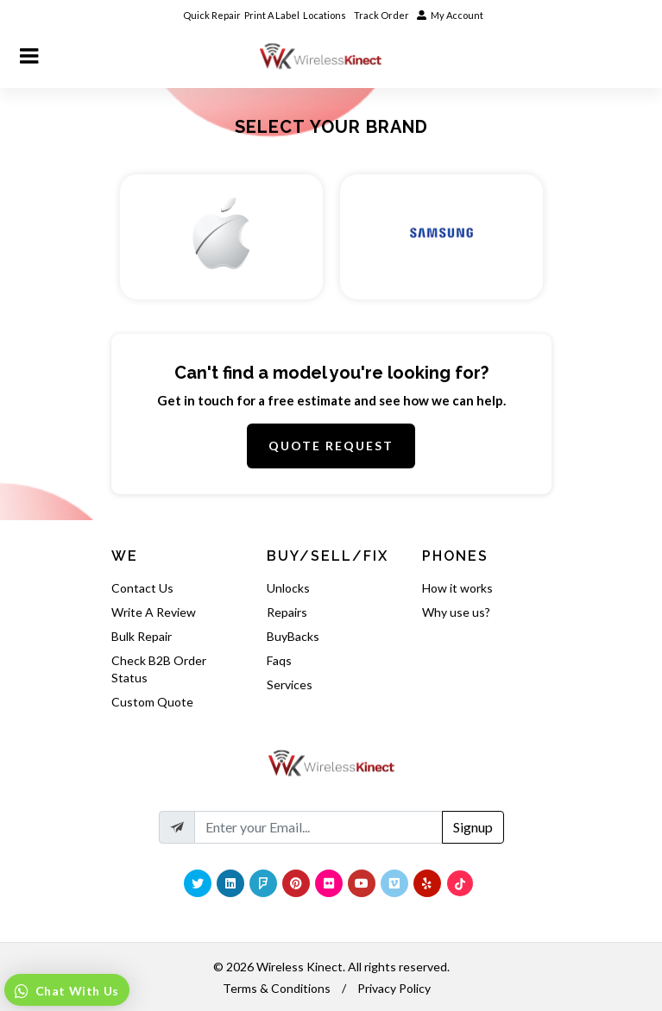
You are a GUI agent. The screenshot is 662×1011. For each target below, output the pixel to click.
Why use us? (456, 612)
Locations (325, 15)
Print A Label (271, 15)
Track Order (382, 15)
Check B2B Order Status (158, 669)
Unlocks (288, 588)
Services (289, 684)
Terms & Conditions (277, 988)
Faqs (279, 660)
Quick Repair (212, 15)
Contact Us (142, 588)
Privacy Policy (394, 988)
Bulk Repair (141, 636)
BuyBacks (293, 636)
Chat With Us (75, 990)
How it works (457, 588)
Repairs (287, 612)
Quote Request (331, 445)
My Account (450, 15)
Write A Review (153, 612)
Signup (473, 827)
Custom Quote (152, 701)
